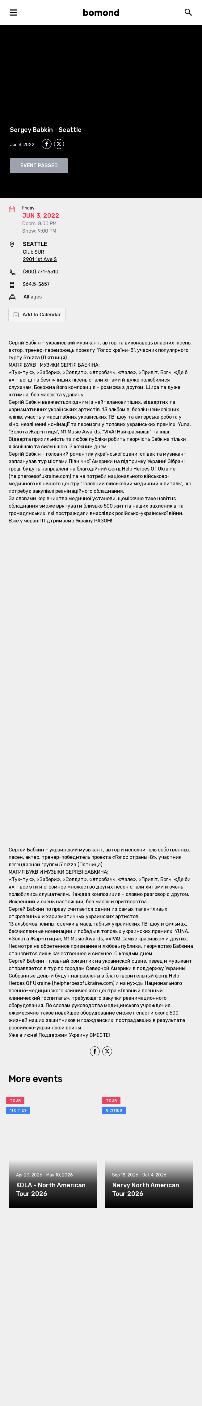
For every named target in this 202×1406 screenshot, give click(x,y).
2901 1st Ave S (40, 259)
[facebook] (47, 144)
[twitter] (59, 145)
